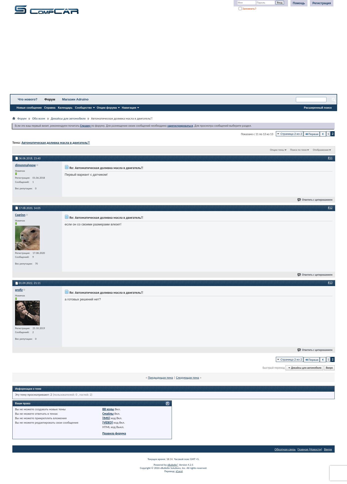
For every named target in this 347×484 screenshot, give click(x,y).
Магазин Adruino (75, 99)
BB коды (108, 409)
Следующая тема (187, 377)
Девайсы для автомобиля (68, 118)
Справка (50, 107)
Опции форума (107, 107)
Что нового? (28, 99)
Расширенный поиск (318, 107)
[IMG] (106, 418)
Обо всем (38, 118)
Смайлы (108, 413)
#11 (330, 158)
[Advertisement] (154, 55)
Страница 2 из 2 (291, 134)
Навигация (129, 107)
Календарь (65, 107)
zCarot (179, 471)
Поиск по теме (298, 149)
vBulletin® (172, 464)
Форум (49, 99)
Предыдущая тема (160, 377)
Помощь (299, 3)
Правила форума (114, 433)
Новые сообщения (29, 107)
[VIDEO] (107, 422)
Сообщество (83, 107)
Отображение (321, 149)
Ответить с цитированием (315, 199)
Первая (311, 134)
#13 (330, 282)
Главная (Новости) (310, 449)
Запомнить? (247, 8)
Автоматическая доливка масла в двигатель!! (55, 143)
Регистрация (321, 3)
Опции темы (277, 149)
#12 (330, 207)
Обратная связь (285, 449)
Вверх (329, 367)
